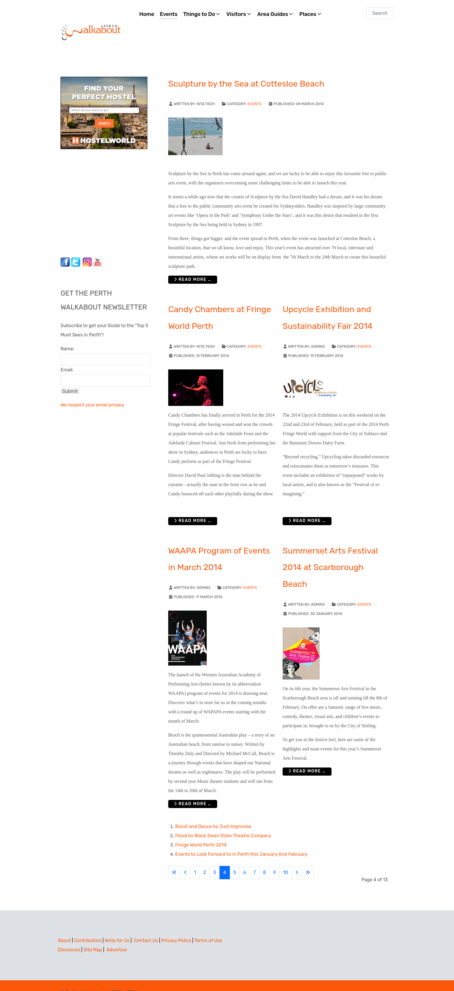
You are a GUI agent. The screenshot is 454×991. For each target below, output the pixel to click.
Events (254, 91)
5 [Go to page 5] (234, 859)
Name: (67, 335)
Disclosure (69, 936)
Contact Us (146, 927)
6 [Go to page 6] (244, 859)
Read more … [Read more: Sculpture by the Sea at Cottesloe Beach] (192, 266)
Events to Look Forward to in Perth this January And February (241, 841)
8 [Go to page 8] (264, 859)
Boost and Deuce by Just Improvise (213, 813)
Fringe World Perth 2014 (200, 832)
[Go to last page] (308, 859)
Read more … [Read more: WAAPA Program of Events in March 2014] (192, 790)
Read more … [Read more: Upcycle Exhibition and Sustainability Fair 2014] (307, 507)
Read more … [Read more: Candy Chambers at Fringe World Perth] (192, 507)
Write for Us (117, 927)
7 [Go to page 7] (254, 859)
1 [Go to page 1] (195, 859)
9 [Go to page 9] (274, 859)
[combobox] (379, 13)
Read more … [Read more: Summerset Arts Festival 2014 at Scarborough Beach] (307, 758)
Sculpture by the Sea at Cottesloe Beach (246, 71)
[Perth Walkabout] (91, 19)
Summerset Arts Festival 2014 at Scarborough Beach (330, 554)
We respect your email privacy (92, 392)
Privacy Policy (176, 927)
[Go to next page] (297, 859)
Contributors (87, 927)
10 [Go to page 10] (285, 859)
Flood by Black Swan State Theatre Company (223, 822)
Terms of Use (208, 927)
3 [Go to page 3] (214, 859)
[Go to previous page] (185, 859)
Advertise (116, 936)
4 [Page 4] (224, 859)
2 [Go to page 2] (204, 859)
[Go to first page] (174, 859)
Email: (67, 357)
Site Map (92, 936)
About (64, 927)
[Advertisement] (97, 188)
